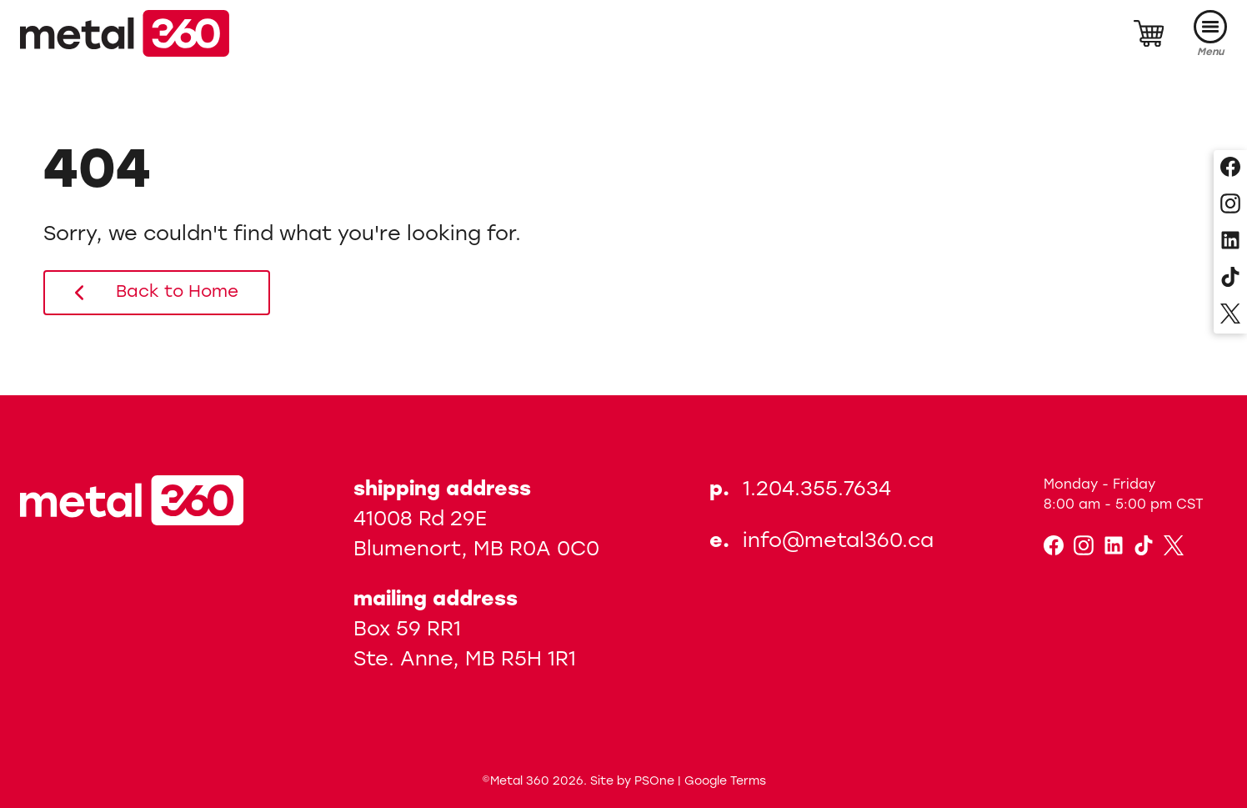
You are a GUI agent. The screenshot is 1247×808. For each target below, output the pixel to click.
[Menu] (1210, 34)
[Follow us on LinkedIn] (1230, 241)
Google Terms (725, 781)
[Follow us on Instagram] (1230, 205)
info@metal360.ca (838, 542)
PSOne (654, 781)
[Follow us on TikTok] (1230, 278)
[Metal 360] (124, 33)
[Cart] (1149, 33)
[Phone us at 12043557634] (821, 491)
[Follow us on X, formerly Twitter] (1230, 315)
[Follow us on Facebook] (1230, 168)
